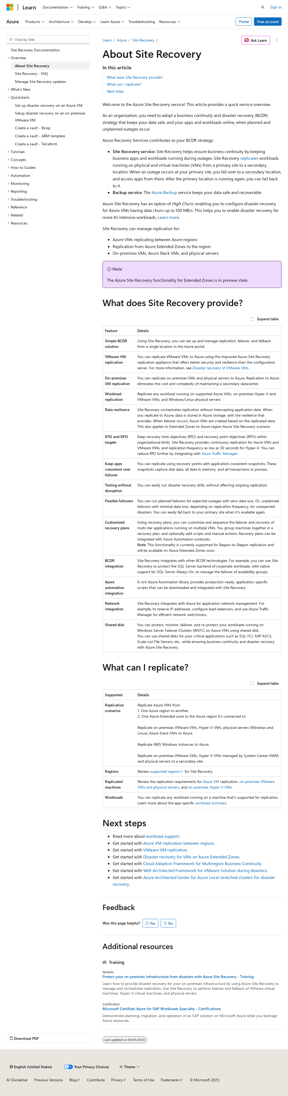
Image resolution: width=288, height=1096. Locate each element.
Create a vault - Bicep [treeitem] (32, 127)
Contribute (96, 1079)
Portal (244, 21)
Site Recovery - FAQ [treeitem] (31, 73)
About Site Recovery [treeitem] (32, 65)
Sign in (276, 7)
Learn (107, 40)
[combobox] (48, 39)
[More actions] (277, 40)
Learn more (168, 217)
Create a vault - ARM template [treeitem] (40, 135)
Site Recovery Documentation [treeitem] (35, 49)
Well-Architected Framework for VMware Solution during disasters (205, 870)
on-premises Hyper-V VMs (210, 787)
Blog (73, 1079)
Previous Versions (48, 1079)
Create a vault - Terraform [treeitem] (36, 143)
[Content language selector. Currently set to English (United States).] (30, 1067)
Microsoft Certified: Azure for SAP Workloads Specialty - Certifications (162, 1008)
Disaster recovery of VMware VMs (220, 367)
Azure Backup (164, 192)
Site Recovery (143, 40)
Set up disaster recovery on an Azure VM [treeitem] (48, 105)
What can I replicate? (124, 84)
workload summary (211, 802)
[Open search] (262, 7)
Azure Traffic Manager (219, 453)
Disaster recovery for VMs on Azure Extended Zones (191, 856)
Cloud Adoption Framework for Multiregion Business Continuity (202, 863)
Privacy (117, 1079)
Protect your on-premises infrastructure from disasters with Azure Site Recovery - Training (178, 976)
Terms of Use (143, 1079)
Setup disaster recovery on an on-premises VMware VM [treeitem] (50, 117)
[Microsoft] (9, 7)
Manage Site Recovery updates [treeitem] (40, 81)
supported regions (165, 771)
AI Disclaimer (17, 1079)
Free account (268, 21)
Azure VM (211, 781)
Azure (122, 40)
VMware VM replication (165, 850)
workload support (162, 836)
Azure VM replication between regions (178, 843)
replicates (249, 158)
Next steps (115, 91)
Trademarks (170, 1079)
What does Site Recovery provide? (135, 77)
